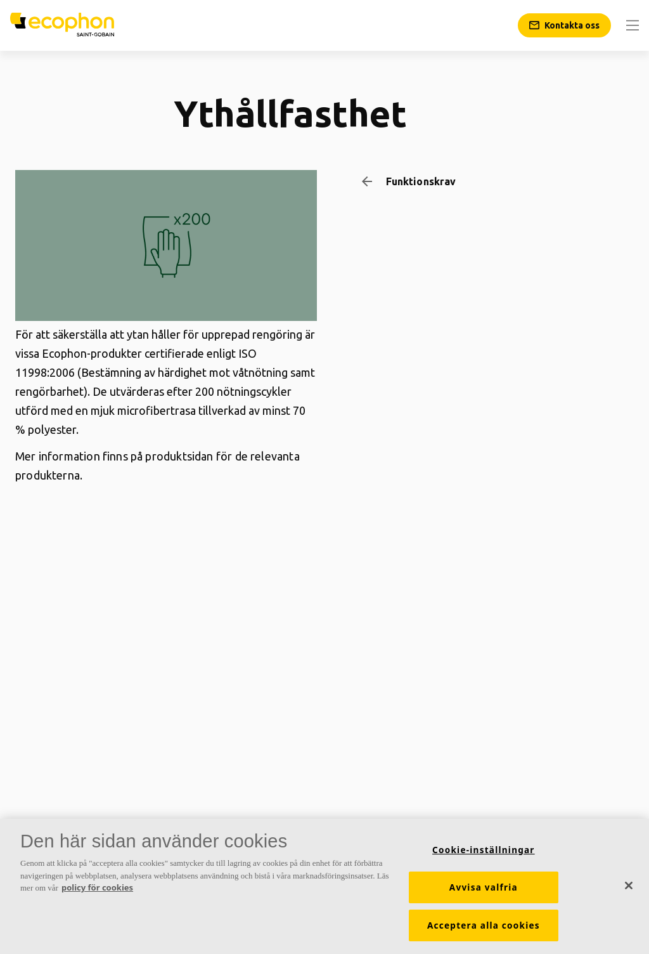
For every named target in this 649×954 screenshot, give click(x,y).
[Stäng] (629, 886)
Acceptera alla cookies (483, 926)
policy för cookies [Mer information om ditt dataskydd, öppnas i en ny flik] (97, 888)
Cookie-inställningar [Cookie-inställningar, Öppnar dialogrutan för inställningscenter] (483, 851)
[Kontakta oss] (564, 25)
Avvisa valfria (483, 888)
